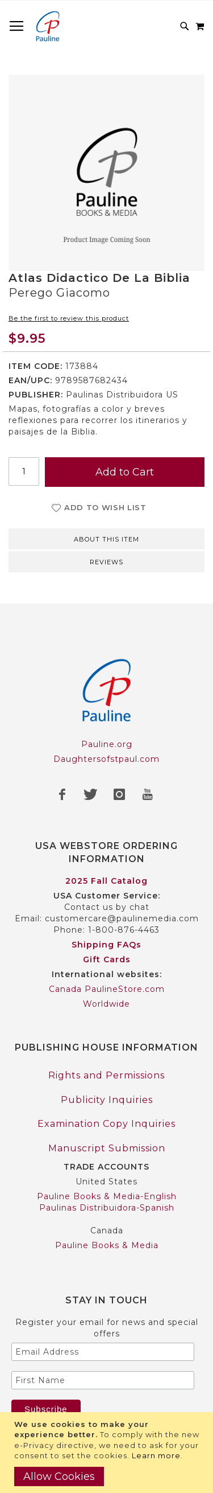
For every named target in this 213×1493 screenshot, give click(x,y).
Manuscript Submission (106, 1148)
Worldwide (106, 1004)
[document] (108, 1452)
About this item (106, 539)
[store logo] (48, 26)
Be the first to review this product (69, 318)
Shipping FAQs (106, 945)
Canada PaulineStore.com (107, 989)
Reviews (106, 562)
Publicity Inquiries (107, 1099)
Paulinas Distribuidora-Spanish (106, 1208)
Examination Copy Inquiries (106, 1123)
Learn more (156, 1455)
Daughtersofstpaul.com (106, 759)
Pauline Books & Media (106, 1245)
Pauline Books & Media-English (107, 1196)
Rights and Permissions (106, 1075)
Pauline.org (106, 744)
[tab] (106, 538)
